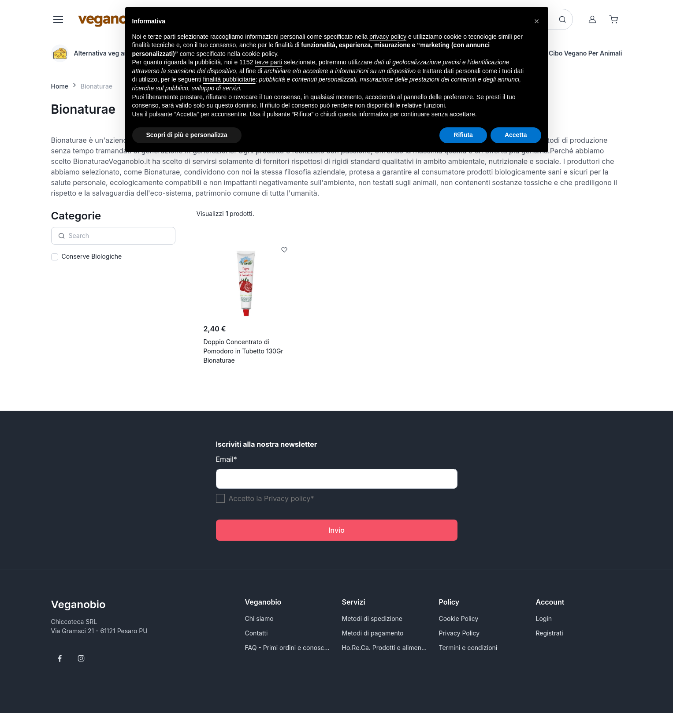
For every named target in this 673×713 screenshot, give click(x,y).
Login (544, 618)
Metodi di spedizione (372, 618)
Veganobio (78, 604)
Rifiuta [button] (463, 134)
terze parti (268, 62)
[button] (537, 21)
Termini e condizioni (468, 647)
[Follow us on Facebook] (60, 658)
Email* (226, 459)
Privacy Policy (459, 633)
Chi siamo (259, 618)
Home (60, 86)
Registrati (549, 633)
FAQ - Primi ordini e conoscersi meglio (288, 647)
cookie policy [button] (259, 53)
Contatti (256, 633)
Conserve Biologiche (92, 256)
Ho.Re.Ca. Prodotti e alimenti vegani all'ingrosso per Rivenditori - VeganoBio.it (385, 647)
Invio (336, 530)
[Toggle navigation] (57, 19)
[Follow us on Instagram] (81, 658)
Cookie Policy (459, 618)
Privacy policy (287, 498)
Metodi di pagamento (373, 633)
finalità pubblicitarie (229, 79)
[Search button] (562, 19)
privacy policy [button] (387, 36)
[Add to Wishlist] (284, 250)
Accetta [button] (516, 134)
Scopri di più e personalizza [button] (186, 134)
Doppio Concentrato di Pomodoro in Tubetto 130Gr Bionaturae (243, 351)
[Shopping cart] (613, 19)
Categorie (76, 215)
